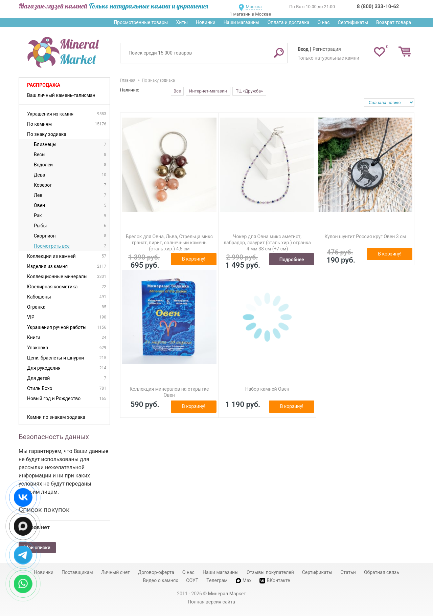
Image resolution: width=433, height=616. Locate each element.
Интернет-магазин (208, 91)
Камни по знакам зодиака (56, 417)
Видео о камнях (160, 580)
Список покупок (44, 510)
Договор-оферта (156, 572)
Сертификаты (353, 22)
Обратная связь (381, 572)
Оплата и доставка (289, 22)
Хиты (181, 22)
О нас (323, 22)
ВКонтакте (274, 580)
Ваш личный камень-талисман (61, 95)
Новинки (205, 22)
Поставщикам (77, 572)
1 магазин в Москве (250, 14)
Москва (253, 6)
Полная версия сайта (211, 601)
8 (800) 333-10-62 (378, 6)
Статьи (348, 572)
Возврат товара (393, 22)
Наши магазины (241, 22)
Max (244, 580)
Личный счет (115, 572)
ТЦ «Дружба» (249, 91)
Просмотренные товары (141, 22)
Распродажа (43, 85)
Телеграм (216, 580)
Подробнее (291, 259)
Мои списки (37, 547)
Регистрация (327, 49)
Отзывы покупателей (270, 572)
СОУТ (192, 580)
